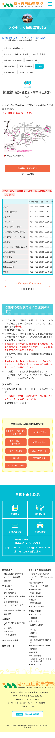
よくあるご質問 (10, 635)
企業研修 (7, 613)
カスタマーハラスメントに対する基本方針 (40, 660)
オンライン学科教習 (12, 577)
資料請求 (15, 510)
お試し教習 (40, 527)
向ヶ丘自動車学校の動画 (40, 645)
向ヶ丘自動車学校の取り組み (40, 641)
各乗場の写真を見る (27, 168)
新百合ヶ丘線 (31, 60)
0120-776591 (35, 695)
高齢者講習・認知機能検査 (14, 610)
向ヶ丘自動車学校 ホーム (13, 37)
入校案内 (6, 618)
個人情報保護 (35, 655)
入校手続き (8, 628)
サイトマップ (35, 664)
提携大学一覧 (8, 645)
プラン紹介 (7, 585)
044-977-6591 (32, 699)
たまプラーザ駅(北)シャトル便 (16, 54)
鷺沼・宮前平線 (25, 66)
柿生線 (39, 66)
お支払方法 (8, 631)
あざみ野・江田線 (26, 72)
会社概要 (33, 652)
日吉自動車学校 (27, 714)
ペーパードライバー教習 (13, 605)
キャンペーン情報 (10, 640)
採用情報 (33, 648)
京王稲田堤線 (9, 72)
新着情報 (33, 636)
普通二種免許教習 (11, 601)
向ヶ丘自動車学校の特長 (13, 574)
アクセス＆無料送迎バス (37, 37)
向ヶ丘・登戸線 (39, 54)
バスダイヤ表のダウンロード (27, 283)
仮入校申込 (40, 510)
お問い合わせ (15, 527)
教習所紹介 (7, 570)
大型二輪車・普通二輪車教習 (14, 597)
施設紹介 (7, 580)
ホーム (33, 629)
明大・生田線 (9, 66)
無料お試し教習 (36, 624)
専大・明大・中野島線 (13, 60)
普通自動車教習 (10, 593)
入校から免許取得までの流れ (14, 623)
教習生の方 (34, 633)
